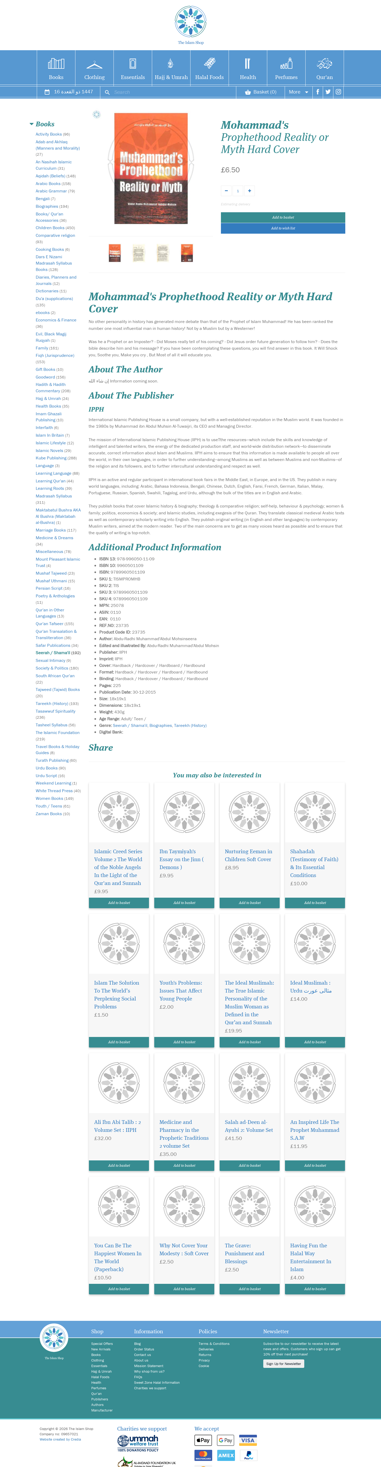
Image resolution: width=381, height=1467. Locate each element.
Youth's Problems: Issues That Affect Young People (181, 991)
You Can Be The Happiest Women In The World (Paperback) (118, 1257)
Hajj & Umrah (171, 77)
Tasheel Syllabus (55, 725)
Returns (205, 1354)
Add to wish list (283, 228)
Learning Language (57, 473)
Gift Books (49, 369)
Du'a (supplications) (54, 301)
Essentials (133, 77)
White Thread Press (58, 791)
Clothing (94, 77)
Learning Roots (54, 488)
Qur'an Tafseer (55, 623)
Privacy (204, 1360)
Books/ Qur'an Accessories (51, 217)
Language (48, 465)
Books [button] (45, 124)
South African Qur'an (55, 679)
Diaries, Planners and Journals (56, 280)
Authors (97, 1404)
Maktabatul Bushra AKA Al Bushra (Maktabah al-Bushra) (58, 516)
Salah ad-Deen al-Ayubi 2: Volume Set (249, 1126)
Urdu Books (51, 768)
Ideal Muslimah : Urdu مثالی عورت (311, 987)
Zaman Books (53, 813)
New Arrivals (101, 1349)
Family (47, 348)
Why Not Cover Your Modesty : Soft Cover (184, 1250)
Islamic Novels (53, 450)
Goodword (50, 377)
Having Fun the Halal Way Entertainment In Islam (310, 1257)
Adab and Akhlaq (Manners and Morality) (58, 148)
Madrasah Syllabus (54, 499)
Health (248, 77)
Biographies (52, 206)
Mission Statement (148, 1365)
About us (141, 1360)
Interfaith (47, 427)
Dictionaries (51, 291)
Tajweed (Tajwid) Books (58, 692)
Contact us (142, 1354)
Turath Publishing (56, 760)
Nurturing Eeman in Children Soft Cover (248, 855)
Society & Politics (57, 668)
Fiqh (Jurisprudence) (55, 358)
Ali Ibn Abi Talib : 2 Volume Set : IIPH (117, 1126)
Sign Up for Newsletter (283, 1363)
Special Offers (102, 1343)
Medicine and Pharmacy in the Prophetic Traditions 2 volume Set (184, 1134)
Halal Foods (209, 77)
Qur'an (324, 77)
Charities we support (150, 1388)
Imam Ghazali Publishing (49, 417)
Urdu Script (50, 775)
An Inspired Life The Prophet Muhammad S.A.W (314, 1130)
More (299, 91)
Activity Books (53, 134)
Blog (137, 1343)
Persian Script (53, 588)
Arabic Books (53, 183)
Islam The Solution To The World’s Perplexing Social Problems (116, 995)
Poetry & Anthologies (55, 599)
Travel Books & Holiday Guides (57, 750)
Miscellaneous (53, 551)
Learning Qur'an (55, 481)
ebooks (45, 312)
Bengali (45, 198)
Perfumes (286, 77)
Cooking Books (53, 249)
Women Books (55, 798)
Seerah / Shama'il (58, 653)
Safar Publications (57, 645)
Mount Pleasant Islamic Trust (58, 562)
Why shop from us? (149, 1371)
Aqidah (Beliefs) (56, 176)
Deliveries (206, 1349)
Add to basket (283, 217)
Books (56, 77)
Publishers (99, 1399)
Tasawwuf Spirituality (55, 714)
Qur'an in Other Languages (50, 613)
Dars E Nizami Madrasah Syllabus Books (54, 263)
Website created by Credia (60, 1439)
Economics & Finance (56, 323)
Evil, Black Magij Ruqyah (51, 337)
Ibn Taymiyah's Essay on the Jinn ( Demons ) (182, 859)
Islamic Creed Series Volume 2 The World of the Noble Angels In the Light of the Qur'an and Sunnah (118, 867)
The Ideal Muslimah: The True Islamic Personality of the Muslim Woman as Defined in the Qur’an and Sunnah (249, 1003)
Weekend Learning (56, 783)
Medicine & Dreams (54, 541)
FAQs (138, 1376)
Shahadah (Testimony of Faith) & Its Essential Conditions (314, 863)
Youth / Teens (53, 806)
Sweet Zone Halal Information (157, 1382)
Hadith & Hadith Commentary (53, 387)
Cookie (204, 1365)
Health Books (52, 406)
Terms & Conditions (214, 1343)
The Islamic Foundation (58, 735)
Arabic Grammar (55, 191)
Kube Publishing (56, 458)
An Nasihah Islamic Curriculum (54, 165)
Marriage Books (56, 530)
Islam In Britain (53, 435)
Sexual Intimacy (53, 660)
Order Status (144, 1349)
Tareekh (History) (57, 703)
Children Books (55, 227)
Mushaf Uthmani (55, 581)
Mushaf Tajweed (55, 573)
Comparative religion (55, 238)
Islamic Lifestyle (55, 443)
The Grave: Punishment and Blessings (244, 1254)
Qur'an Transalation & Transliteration (56, 634)
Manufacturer (102, 1410)
